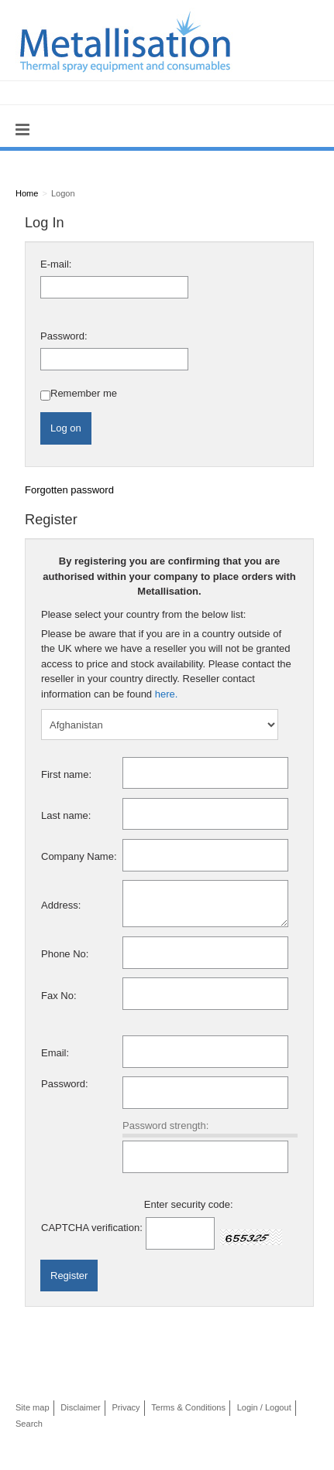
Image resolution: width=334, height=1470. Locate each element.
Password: (64, 336)
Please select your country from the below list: (143, 614)
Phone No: (64, 954)
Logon (63, 193)
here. (166, 694)
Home (26, 193)
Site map (32, 1407)
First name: (66, 774)
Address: (61, 905)
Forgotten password (69, 490)
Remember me (83, 393)
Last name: (66, 815)
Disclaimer (80, 1407)
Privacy (125, 1407)
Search (29, 1423)
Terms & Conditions (188, 1407)
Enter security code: (188, 1204)
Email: (55, 1053)
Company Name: (79, 856)
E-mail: (55, 264)
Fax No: (59, 995)
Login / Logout (264, 1407)
